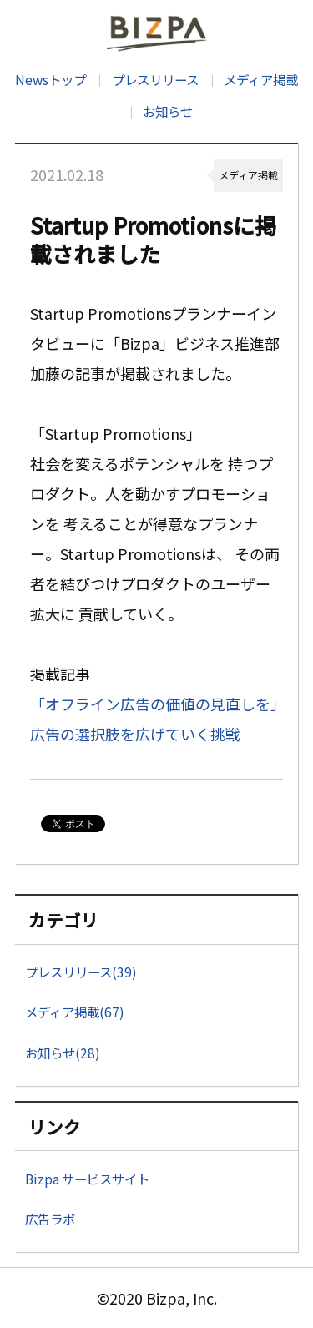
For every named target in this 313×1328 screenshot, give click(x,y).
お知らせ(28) (62, 1052)
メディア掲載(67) (74, 1011)
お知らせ (168, 111)
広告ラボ (50, 1218)
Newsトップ (50, 79)
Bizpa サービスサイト (87, 1178)
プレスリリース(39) (81, 971)
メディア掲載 (261, 79)
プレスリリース (155, 79)
